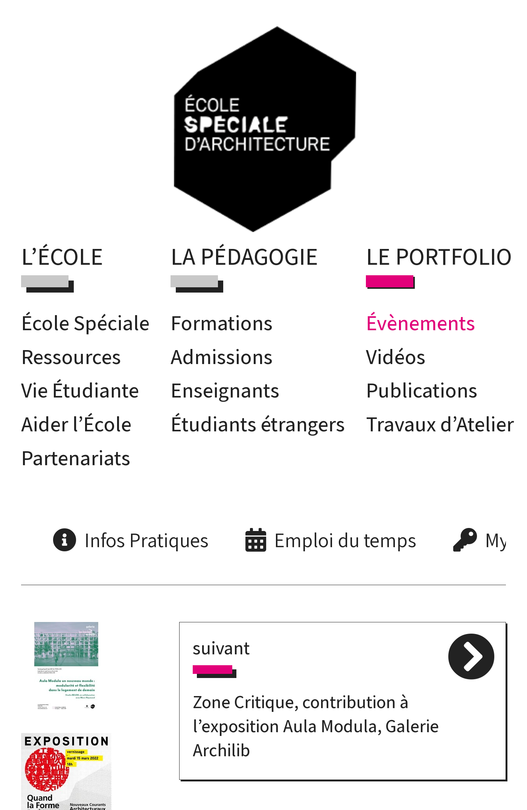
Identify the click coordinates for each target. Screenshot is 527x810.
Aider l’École (76, 423)
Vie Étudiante (80, 389)
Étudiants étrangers (258, 423)
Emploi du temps (345, 540)
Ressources (71, 356)
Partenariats (75, 457)
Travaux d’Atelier (440, 423)
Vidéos (395, 356)
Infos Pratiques (146, 540)
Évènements (420, 322)
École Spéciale (85, 322)
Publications (421, 389)
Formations (222, 322)
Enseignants (225, 389)
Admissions (222, 356)
